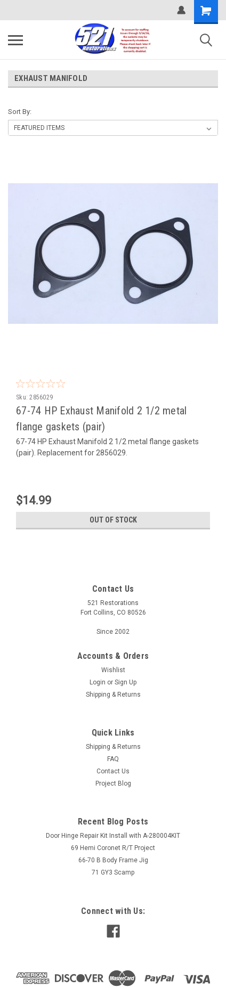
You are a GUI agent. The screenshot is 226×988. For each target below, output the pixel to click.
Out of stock (113, 520)
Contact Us (113, 771)
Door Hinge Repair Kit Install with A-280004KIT (113, 835)
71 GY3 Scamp (113, 872)
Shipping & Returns (113, 694)
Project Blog (113, 783)
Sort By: (19, 112)
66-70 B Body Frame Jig (113, 860)
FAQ (113, 759)
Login (98, 682)
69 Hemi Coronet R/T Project (113, 848)
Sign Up (125, 682)
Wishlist (113, 670)
